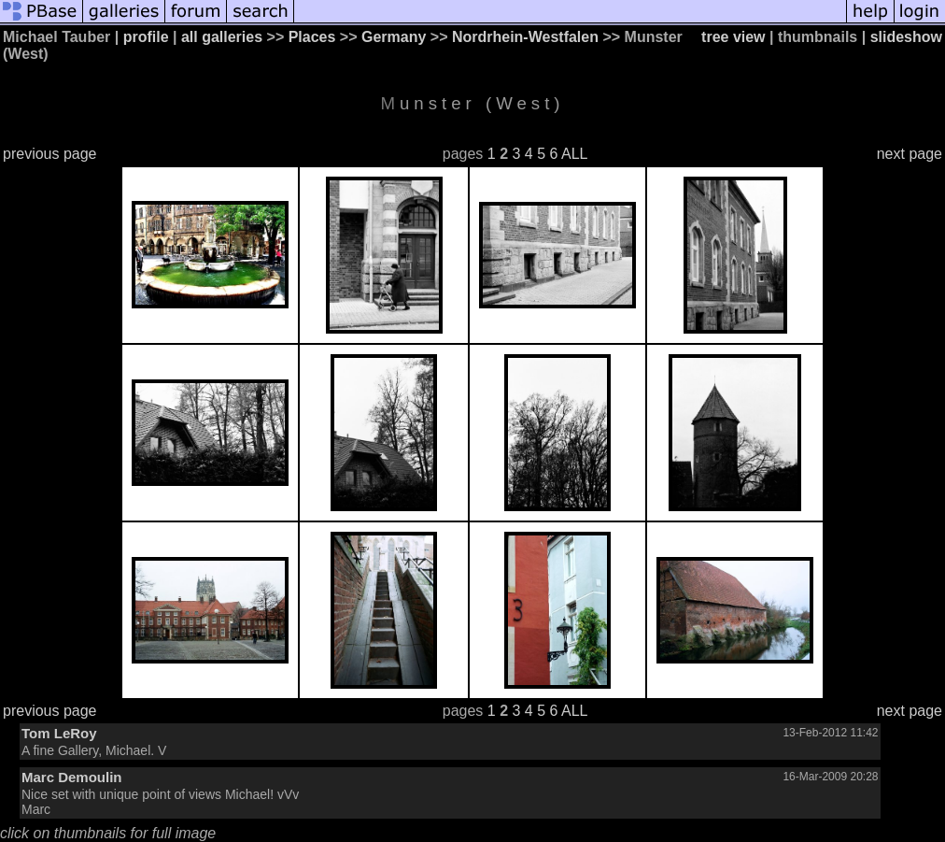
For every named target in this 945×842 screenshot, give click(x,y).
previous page (50, 154)
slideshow (906, 37)
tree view (733, 37)
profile (146, 37)
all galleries (221, 37)
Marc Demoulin (71, 777)
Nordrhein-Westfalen (525, 37)
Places (312, 37)
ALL (574, 154)
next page (909, 154)
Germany (393, 37)
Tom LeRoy (59, 733)
